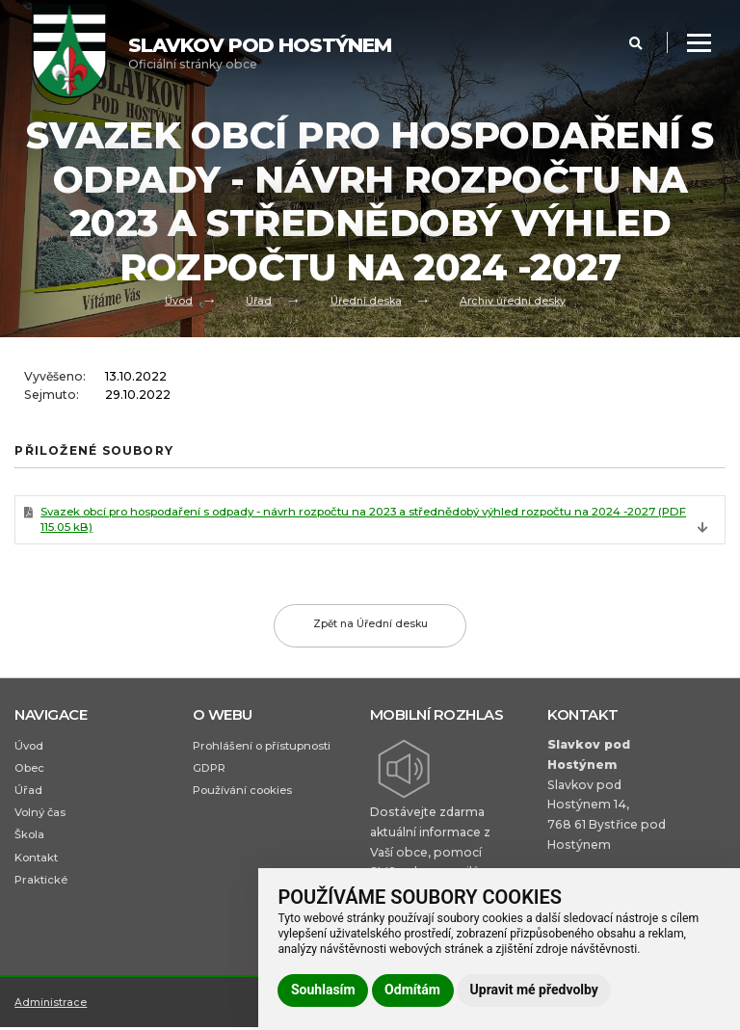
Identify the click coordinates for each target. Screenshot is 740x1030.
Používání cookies (242, 793)
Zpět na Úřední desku (370, 625)
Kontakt (36, 861)
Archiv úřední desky (513, 299)
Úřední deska (366, 299)
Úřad (258, 299)
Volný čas (40, 815)
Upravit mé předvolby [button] (534, 989)
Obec (29, 770)
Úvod (178, 299)
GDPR (209, 770)
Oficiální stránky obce (259, 52)
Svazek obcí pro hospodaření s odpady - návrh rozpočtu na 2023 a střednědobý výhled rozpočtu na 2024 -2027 (365, 520)
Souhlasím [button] (323, 989)
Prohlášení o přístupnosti (261, 746)
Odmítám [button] (412, 989)
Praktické (40, 883)
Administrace (50, 1013)
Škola (29, 838)
